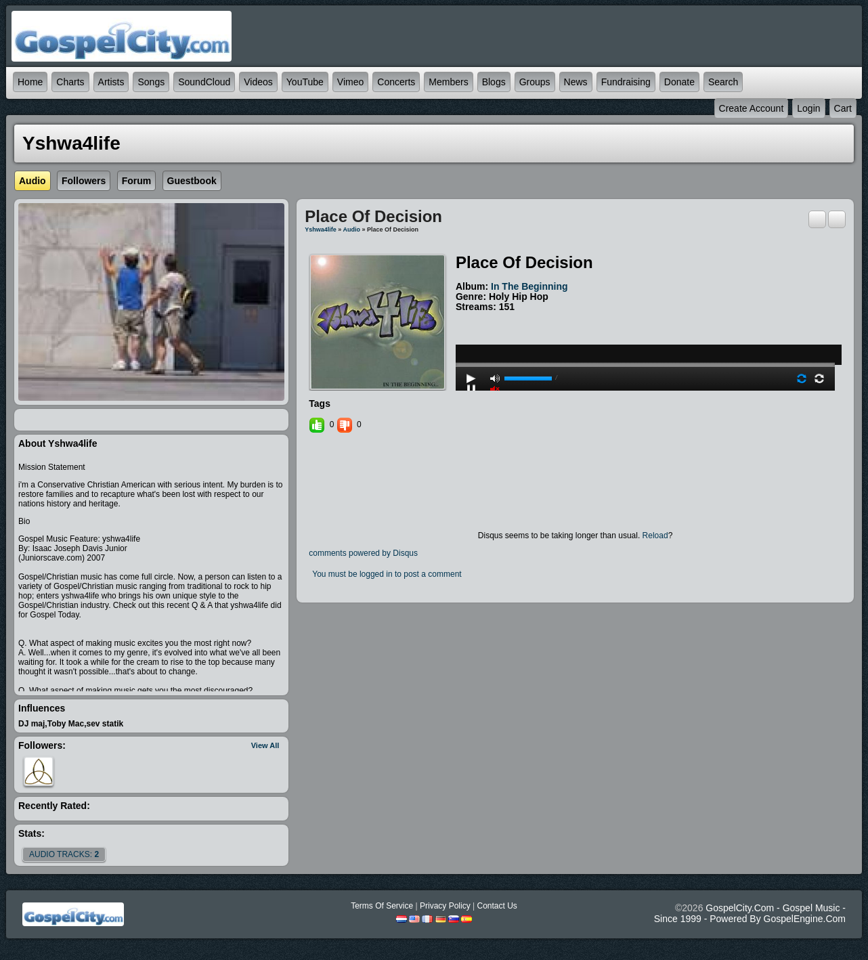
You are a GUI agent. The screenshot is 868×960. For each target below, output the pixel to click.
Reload (655, 535)
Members (448, 82)
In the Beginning (529, 286)
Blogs (494, 82)
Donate (679, 82)
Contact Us (497, 906)
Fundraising (626, 82)
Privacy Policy (445, 906)
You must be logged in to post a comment (386, 574)
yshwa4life (321, 229)
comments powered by (363, 553)
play (645, 328)
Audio (352, 229)
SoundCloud (204, 82)
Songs (151, 82)
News (576, 82)
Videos (258, 82)
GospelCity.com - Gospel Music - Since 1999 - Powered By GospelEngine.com (750, 913)
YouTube (305, 82)
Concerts (396, 82)
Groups (534, 82)
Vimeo (350, 82)
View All (265, 745)
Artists (111, 82)
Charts (70, 82)
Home (30, 82)
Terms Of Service (382, 906)
